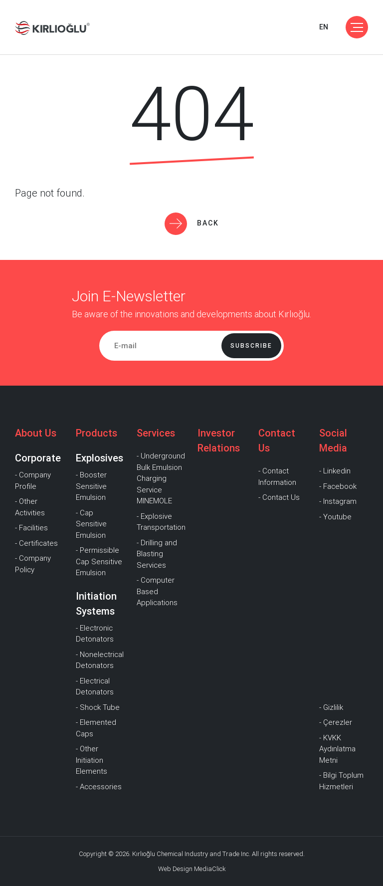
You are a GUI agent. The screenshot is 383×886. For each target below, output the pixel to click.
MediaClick (209, 869)
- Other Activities (30, 507)
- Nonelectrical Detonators (100, 660)
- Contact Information (277, 476)
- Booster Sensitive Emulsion (91, 486)
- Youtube (335, 516)
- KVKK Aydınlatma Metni (337, 749)
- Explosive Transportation (161, 522)
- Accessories (99, 786)
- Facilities (31, 527)
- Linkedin (335, 470)
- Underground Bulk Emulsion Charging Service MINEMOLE (161, 478)
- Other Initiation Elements (91, 760)
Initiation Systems (96, 603)
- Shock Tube (98, 707)
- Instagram (338, 501)
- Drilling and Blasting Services (157, 554)
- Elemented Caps (96, 728)
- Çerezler (335, 722)
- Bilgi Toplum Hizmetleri (341, 781)
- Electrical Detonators (95, 686)
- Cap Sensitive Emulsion (91, 524)
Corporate (38, 458)
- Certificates (36, 543)
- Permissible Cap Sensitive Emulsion (99, 561)
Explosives (99, 458)
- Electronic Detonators (95, 634)
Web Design (175, 869)
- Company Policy (33, 564)
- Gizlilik (331, 707)
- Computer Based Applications (157, 591)
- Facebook (338, 486)
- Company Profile (33, 480)
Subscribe (251, 345)
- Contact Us (279, 497)
